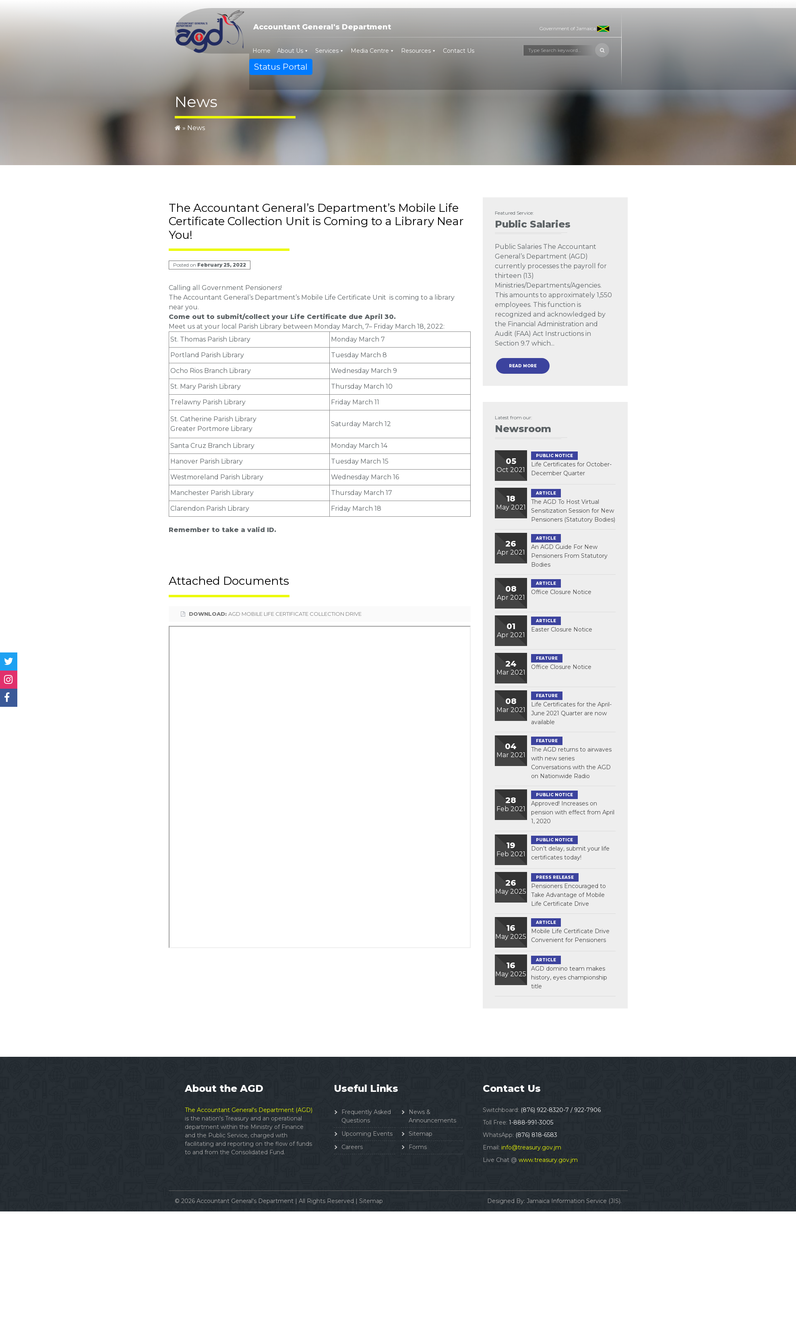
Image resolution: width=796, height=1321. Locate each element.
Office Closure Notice (561, 592)
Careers (352, 1147)
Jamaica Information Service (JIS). (574, 1201)
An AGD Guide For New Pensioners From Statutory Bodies (569, 555)
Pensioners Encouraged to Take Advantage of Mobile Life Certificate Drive (568, 894)
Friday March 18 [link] (399, 326)
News (196, 128)
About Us (290, 50)
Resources (416, 50)
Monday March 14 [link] (359, 445)
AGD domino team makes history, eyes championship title (569, 977)
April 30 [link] (379, 317)
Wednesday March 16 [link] (365, 477)
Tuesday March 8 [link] (359, 355)
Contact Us (458, 50)
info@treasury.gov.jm (531, 1147)
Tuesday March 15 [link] (360, 461)
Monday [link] (327, 326)
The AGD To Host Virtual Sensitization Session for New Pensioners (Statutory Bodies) (573, 510)
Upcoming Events (367, 1133)
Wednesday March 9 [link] (364, 371)
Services (327, 50)
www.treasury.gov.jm (548, 1160)
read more (523, 366)
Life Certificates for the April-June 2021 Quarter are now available (571, 713)
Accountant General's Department (322, 27)
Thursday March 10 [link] (362, 386)
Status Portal (281, 67)
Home (261, 50)
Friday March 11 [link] (355, 402)
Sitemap (420, 1133)
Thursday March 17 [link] (361, 493)
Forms (418, 1147)
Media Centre (370, 50)
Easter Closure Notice (561, 629)
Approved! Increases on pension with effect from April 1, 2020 (572, 812)
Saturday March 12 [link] (361, 424)
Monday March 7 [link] (358, 339)
